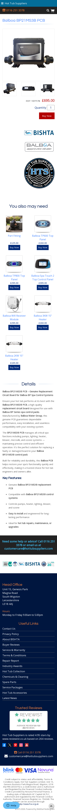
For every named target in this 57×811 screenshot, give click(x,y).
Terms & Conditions (14, 655)
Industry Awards (12, 666)
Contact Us (8, 628)
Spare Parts (9, 682)
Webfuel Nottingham (46, 809)
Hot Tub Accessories (14, 692)
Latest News (9, 698)
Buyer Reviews (11, 644)
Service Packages (12, 687)
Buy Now (47, 115)
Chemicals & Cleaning (15, 676)
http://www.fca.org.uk (29, 804)
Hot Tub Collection (13, 671)
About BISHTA (11, 639)
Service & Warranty (13, 650)
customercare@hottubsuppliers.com (31, 756)
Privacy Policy (10, 634)
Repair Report (10, 660)
